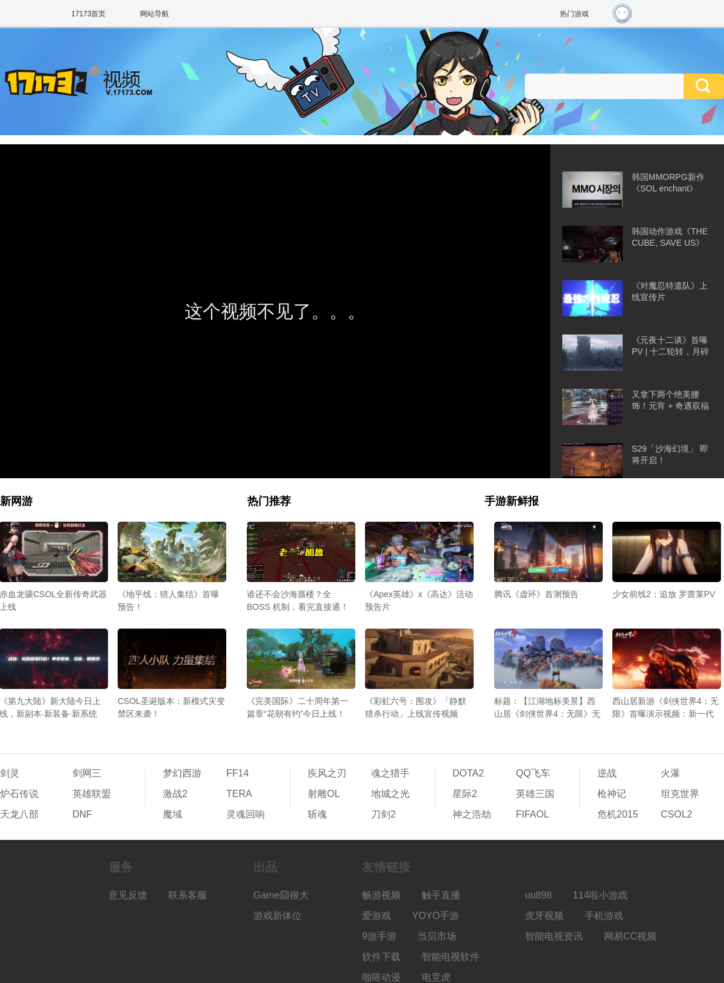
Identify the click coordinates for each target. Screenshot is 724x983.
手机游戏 (604, 916)
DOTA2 (468, 773)
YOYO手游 (435, 916)
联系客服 (187, 895)
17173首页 (88, 14)
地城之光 (390, 794)
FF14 (237, 773)
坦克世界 (680, 794)
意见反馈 (128, 895)
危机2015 (617, 814)
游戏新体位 (277, 916)
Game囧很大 (281, 895)
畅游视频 (381, 895)
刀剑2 (383, 814)
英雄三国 (535, 794)
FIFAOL (532, 814)
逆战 (607, 773)
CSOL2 (676, 814)
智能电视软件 (451, 957)
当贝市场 (437, 936)
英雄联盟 (91, 794)
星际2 (465, 794)
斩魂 (317, 814)
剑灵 (9, 773)
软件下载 (381, 957)
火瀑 (670, 773)
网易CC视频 (630, 936)
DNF (82, 814)
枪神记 (611, 794)
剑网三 (86, 773)
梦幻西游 (182, 773)
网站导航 (154, 14)
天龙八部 (19, 814)
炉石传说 (19, 794)
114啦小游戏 (600, 895)
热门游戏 (574, 14)
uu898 (538, 895)
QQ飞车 (533, 773)
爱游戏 (376, 916)
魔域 (172, 814)
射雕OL (324, 794)
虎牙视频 (544, 916)
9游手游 (379, 936)
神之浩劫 (472, 814)
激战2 (175, 794)
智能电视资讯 (554, 936)
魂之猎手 (390, 773)
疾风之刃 (327, 773)
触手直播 (441, 895)
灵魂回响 (245, 814)
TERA (239, 794)
